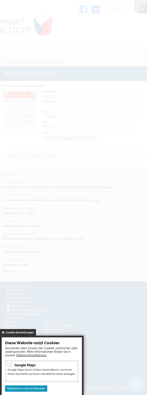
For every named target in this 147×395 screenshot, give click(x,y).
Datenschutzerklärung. (31, 355)
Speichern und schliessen (26, 388)
